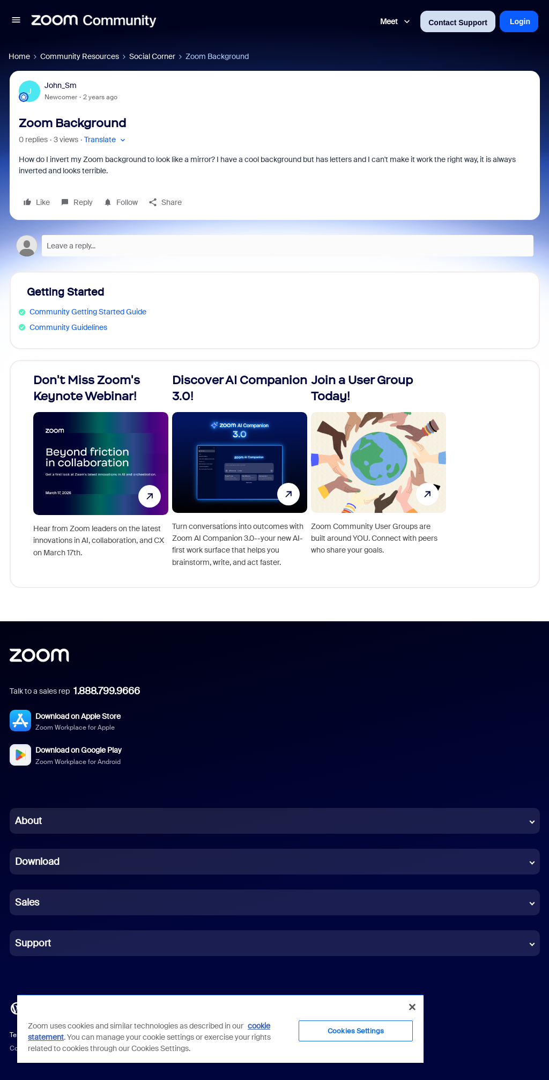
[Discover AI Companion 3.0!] (239, 474)
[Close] (412, 1007)
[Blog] (17, 1007)
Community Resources (79, 56)
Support (33, 943)
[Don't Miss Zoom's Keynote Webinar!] (100, 474)
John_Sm (60, 85)
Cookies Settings (356, 1030)
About (28, 820)
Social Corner (152, 56)
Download (37, 861)
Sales (27, 902)
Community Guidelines (68, 327)
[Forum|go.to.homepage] (94, 21)
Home (19, 56)
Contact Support (457, 22)
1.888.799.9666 (106, 691)
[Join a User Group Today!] (378, 474)
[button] (16, 21)
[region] (220, 1028)
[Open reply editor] (275, 246)
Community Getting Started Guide (87, 312)
